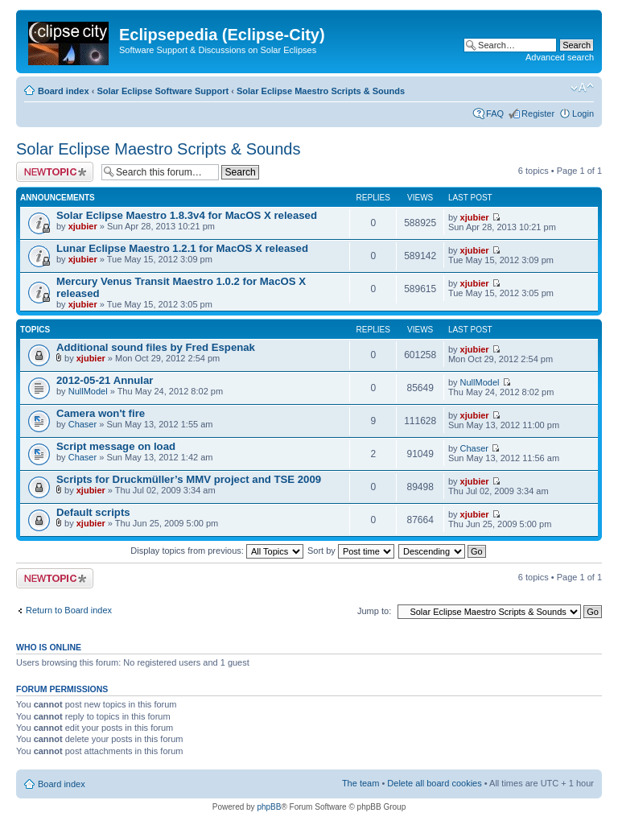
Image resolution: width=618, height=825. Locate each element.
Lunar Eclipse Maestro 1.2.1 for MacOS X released (182, 248)
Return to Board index (69, 610)
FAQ (495, 113)
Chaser (82, 424)
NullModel (88, 391)
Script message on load (115, 446)
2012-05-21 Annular (104, 380)
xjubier (82, 226)
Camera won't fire (100, 413)
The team (360, 783)
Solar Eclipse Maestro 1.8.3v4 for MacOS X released (186, 215)
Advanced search (559, 57)
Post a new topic (54, 172)
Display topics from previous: (216, 550)
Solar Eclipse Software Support (163, 91)
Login (583, 113)
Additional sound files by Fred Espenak (155, 347)
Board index (63, 91)
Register (537, 113)
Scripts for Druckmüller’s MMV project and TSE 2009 (188, 479)
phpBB (269, 806)
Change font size (582, 87)
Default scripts (93, 512)
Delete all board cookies (434, 783)
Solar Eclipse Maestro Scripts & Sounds (321, 91)
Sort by (350, 550)
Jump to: (374, 611)
